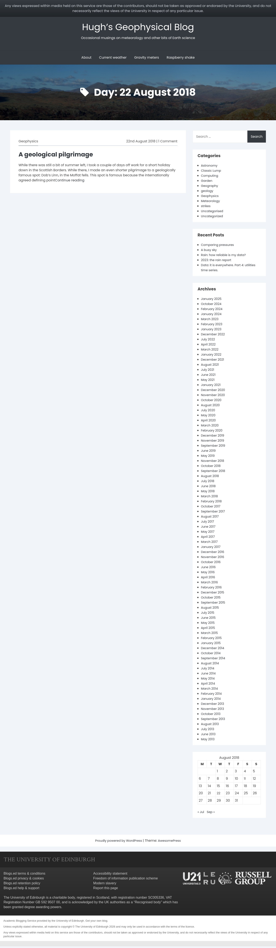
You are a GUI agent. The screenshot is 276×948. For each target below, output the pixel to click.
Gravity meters (146, 59)
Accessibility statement (110, 875)
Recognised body (148, 904)
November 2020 (214, 396)
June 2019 (209, 452)
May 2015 (208, 624)
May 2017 (208, 533)
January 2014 (212, 700)
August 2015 (211, 609)
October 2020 (212, 401)
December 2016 (214, 553)
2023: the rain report (218, 261)
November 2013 (214, 710)
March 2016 (210, 583)
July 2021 (208, 371)
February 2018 (212, 502)
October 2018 (212, 467)
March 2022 (210, 351)
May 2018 (208, 492)
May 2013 (208, 740)
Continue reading (69, 181)
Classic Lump (212, 172)
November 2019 (214, 442)
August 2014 (211, 664)
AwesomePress (172, 842)
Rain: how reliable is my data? (226, 256)
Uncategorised (213, 212)
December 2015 (214, 594)
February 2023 (213, 325)
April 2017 (208, 538)
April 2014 (209, 685)
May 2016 (208, 573)
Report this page (105, 889)
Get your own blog (96, 922)
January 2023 (212, 330)
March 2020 (211, 427)
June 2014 (209, 675)
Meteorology (211, 202)
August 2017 (211, 518)
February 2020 (213, 432)
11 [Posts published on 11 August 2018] (245, 780)
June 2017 (209, 528)
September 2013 (214, 720)
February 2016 (212, 589)
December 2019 (214, 437)
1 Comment (167, 142)
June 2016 (209, 568)
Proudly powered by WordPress (117, 842)
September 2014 (214, 659)
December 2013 (214, 705)
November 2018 (214, 462)
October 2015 (212, 599)
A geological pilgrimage (60, 155)
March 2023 (211, 320)
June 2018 (209, 487)
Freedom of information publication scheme (125, 880)
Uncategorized (213, 217)
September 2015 (214, 604)
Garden (207, 182)
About (86, 59)
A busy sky (210, 251)
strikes (206, 207)
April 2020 (209, 421)
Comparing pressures (219, 246)
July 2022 (209, 340)
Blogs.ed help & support (21, 889)
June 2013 (209, 735)
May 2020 (209, 416)
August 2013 (211, 725)
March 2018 (210, 497)
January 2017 (212, 548)
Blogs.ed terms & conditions (24, 875)
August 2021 (211, 366)
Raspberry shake (181, 59)
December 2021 (214, 361)
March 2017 (210, 543)
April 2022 (209, 346)
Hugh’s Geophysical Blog (138, 28)
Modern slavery (104, 885)
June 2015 (209, 619)
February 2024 (213, 310)
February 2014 (212, 695)
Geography (210, 187)
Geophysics (28, 142)
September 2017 (214, 513)
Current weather (113, 59)
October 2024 (212, 305)
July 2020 (209, 411)
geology (208, 192)
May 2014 (208, 680)
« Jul (201, 813)
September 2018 (214, 472)
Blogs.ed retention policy (22, 885)
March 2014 (210, 690)
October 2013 (212, 715)
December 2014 (214, 649)
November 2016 (214, 558)
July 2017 (208, 523)
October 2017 (212, 508)
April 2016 (209, 578)
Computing (210, 177)
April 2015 (209, 629)
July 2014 (208, 670)
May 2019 (208, 457)
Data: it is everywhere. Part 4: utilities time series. (225, 269)
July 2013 (208, 730)
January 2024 (212, 315)
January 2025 (212, 300)
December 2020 (214, 391)
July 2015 (208, 614)
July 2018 (208, 482)
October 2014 (212, 654)
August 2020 (211, 406)
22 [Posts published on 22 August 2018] (219, 794)
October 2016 (212, 563)
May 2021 (208, 381)
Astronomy (210, 167)
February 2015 (212, 639)
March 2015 (210, 634)
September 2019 (214, 447)
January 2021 (212, 386)
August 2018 (211, 477)
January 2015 (212, 644)
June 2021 (209, 376)
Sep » (212, 813)
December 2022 (214, 335)
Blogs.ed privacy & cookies (24, 880)
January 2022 (212, 356)
